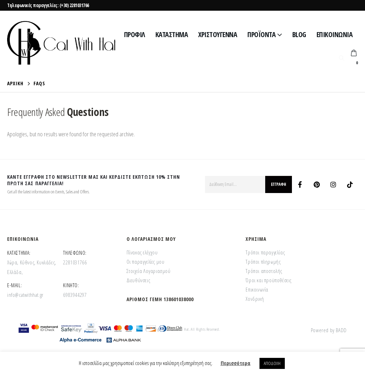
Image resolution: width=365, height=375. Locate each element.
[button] (341, 58)
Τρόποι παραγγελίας (265, 252)
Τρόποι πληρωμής (263, 261)
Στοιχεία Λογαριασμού (149, 270)
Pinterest (316, 184)
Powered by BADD (329, 330)
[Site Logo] (61, 43)
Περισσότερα (236, 362)
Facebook (300, 184)
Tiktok (350, 184)
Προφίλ (134, 34)
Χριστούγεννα (217, 34)
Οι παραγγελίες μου (146, 261)
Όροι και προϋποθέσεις (269, 280)
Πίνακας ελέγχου (142, 252)
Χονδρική (255, 298)
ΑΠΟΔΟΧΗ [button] (272, 363)
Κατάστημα (171, 34)
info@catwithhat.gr (25, 294)
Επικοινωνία (335, 34)
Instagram (333, 184)
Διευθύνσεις (138, 280)
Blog (299, 34)
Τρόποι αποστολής (264, 270)
